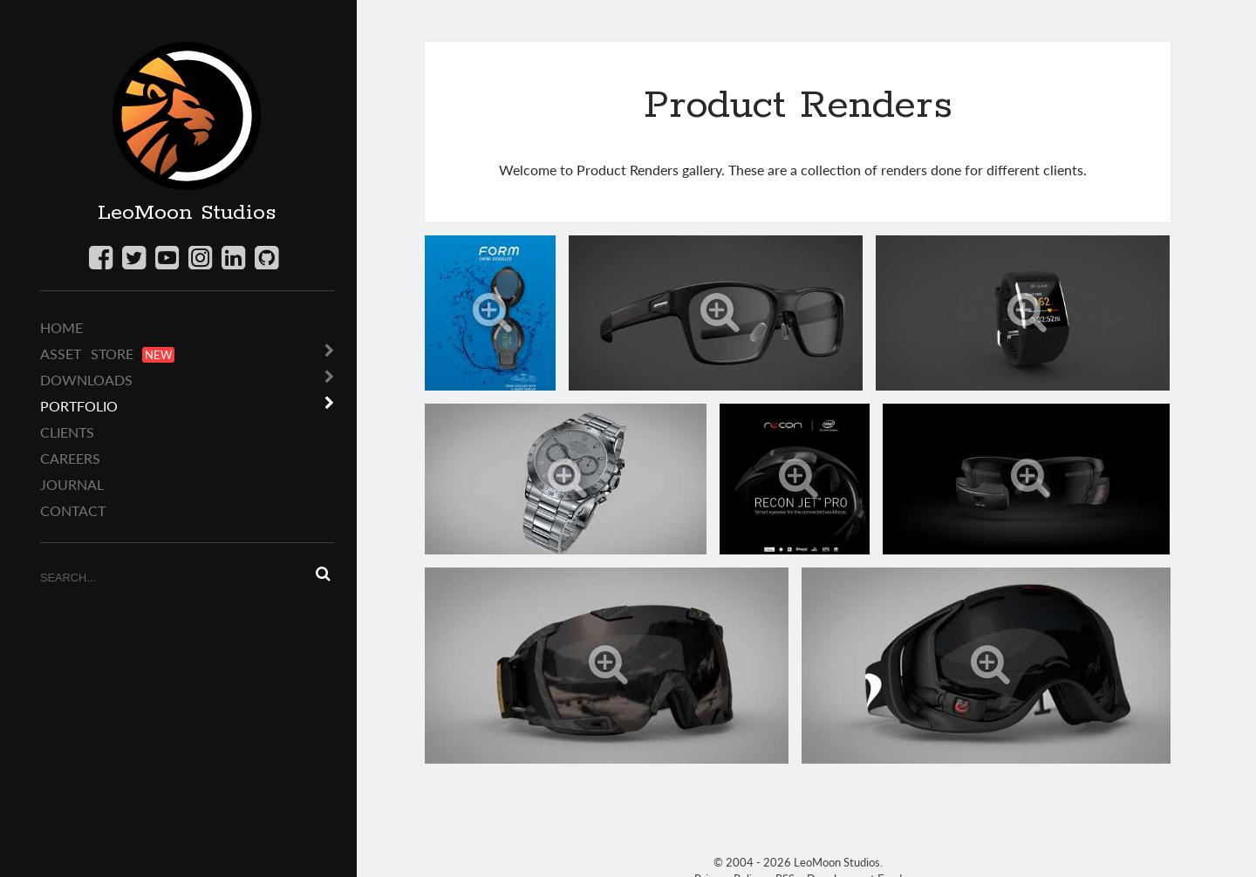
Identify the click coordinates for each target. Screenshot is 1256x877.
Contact (73, 510)
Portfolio (79, 406)
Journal (72, 484)
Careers (70, 458)
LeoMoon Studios (187, 213)
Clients (67, 432)
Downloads (86, 379)
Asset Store (107, 354)
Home (61, 327)
